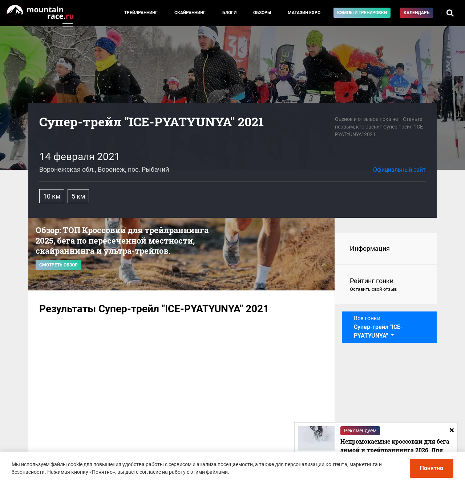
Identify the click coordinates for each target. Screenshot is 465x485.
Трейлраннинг (141, 12)
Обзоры (262, 12)
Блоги (229, 12)
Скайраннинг (190, 12)
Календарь (417, 12)
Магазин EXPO (304, 12)
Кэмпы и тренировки (362, 12)
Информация (370, 248)
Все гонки (378, 327)
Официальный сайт (399, 169)
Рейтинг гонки (386, 285)
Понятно (431, 468)
